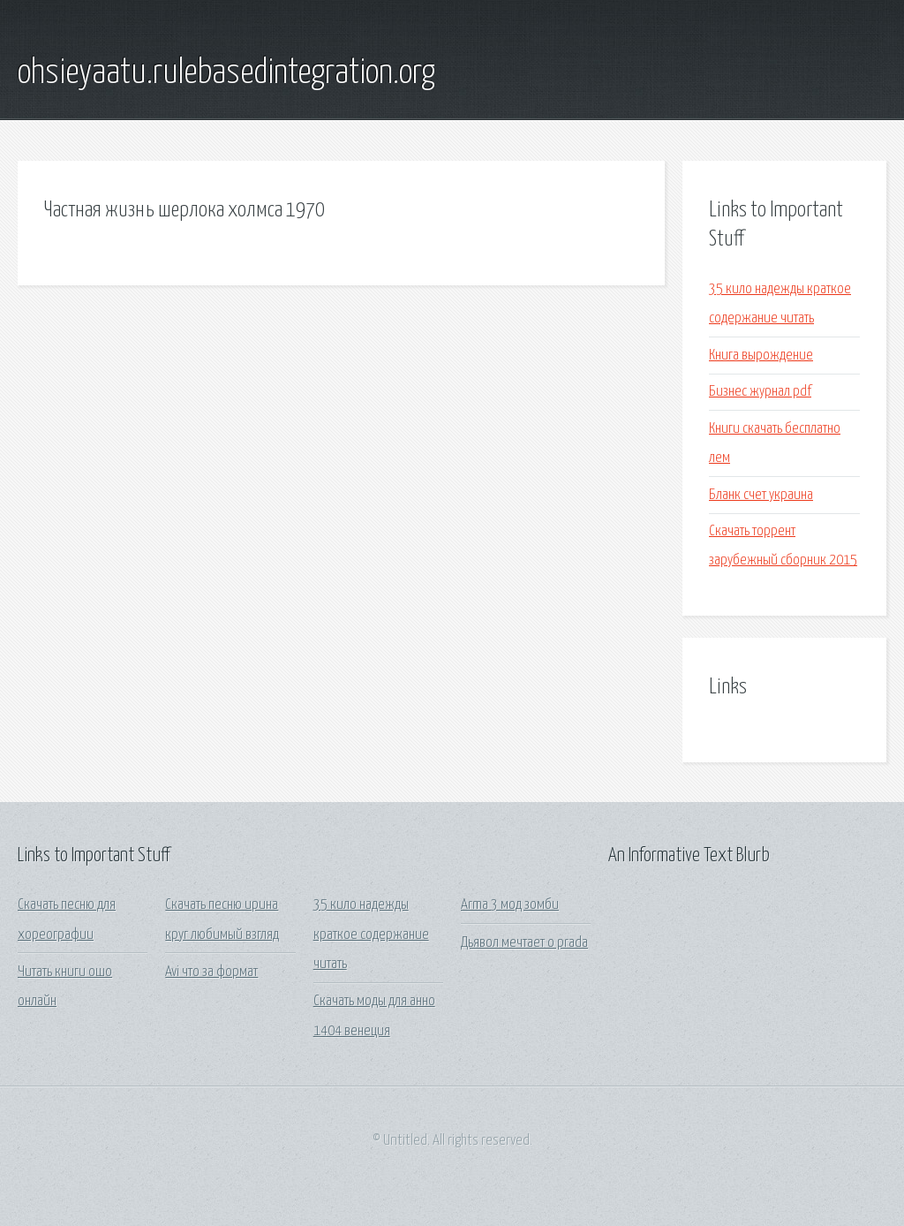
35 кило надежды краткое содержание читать (371, 934)
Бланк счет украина (761, 495)
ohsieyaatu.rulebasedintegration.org (226, 73)
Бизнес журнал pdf (760, 391)
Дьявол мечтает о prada (524, 942)
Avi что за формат (211, 972)
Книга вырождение (761, 355)
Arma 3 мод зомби (510, 904)
